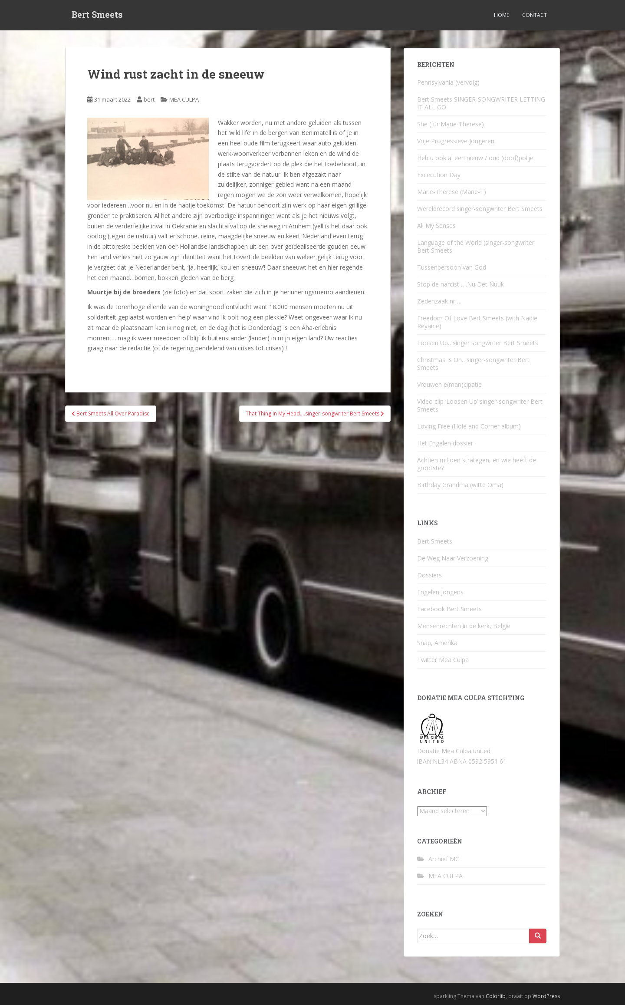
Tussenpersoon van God (451, 267)
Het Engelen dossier (445, 443)
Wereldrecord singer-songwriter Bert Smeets (480, 208)
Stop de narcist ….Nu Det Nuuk (460, 284)
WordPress (546, 996)
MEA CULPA (184, 99)
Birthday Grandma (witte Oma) (460, 485)
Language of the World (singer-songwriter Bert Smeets (475, 246)
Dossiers (429, 575)
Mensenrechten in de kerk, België (463, 626)
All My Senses (436, 225)
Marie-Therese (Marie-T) (451, 192)
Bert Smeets (97, 15)
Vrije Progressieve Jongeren (455, 141)
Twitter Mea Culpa (443, 660)
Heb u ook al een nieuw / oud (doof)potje (475, 158)
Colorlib (496, 996)
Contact (534, 15)
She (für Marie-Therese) (450, 124)
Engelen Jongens (440, 592)
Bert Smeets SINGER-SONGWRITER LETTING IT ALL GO (481, 103)
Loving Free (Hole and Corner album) (469, 426)
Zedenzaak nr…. (439, 301)
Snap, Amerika (437, 643)
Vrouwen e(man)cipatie (449, 384)
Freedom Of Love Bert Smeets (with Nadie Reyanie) (477, 322)
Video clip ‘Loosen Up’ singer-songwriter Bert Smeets (480, 405)
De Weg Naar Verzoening (452, 558)
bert (149, 99)
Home (501, 15)
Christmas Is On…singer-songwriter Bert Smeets (473, 364)
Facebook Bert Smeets (449, 609)
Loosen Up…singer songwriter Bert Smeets (477, 343)
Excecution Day (439, 175)
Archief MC (443, 859)
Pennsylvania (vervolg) (448, 82)
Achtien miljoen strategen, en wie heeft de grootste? (476, 464)
